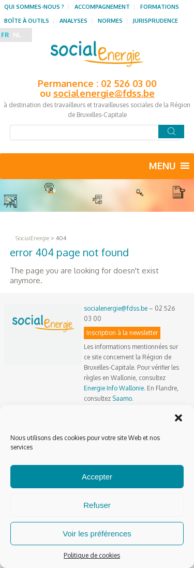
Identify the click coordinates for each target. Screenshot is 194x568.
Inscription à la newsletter (122, 333)
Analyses (73, 20)
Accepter (97, 476)
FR (5, 35)
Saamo (122, 398)
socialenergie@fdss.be (104, 93)
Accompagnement (102, 6)
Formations (159, 6)
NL (17, 35)
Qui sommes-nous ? (34, 6)
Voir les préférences (97, 533)
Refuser (97, 505)
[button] (178, 418)
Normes (110, 20)
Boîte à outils (26, 20)
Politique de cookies (92, 555)
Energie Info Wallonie (114, 388)
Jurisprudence (155, 20)
